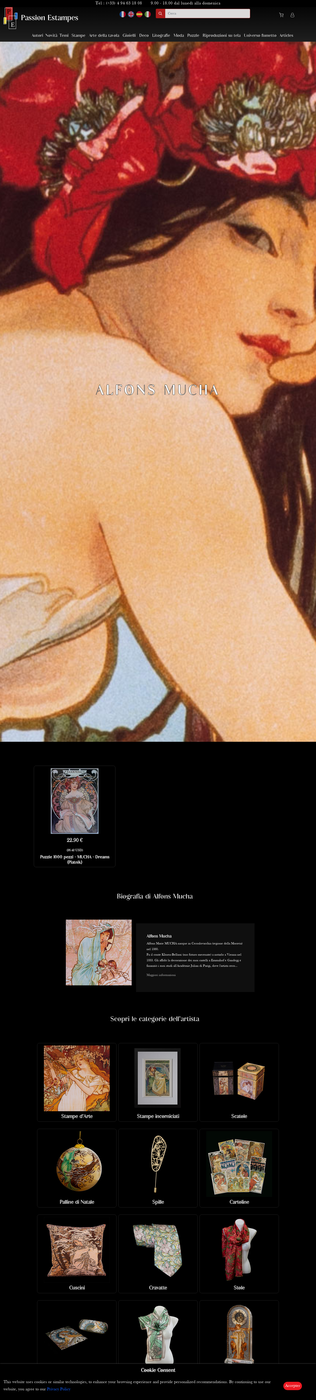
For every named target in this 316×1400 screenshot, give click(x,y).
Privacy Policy (58, 1389)
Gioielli (129, 35)
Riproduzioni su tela (222, 35)
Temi (64, 35)
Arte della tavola (104, 35)
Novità (51, 35)
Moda (179, 35)
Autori (37, 35)
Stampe (78, 35)
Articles (286, 35)
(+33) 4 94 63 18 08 (124, 3)
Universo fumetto (260, 35)
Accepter (292, 1386)
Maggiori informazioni (161, 975)
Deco (144, 35)
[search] (207, 13)
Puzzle (193, 35)
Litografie (161, 35)
